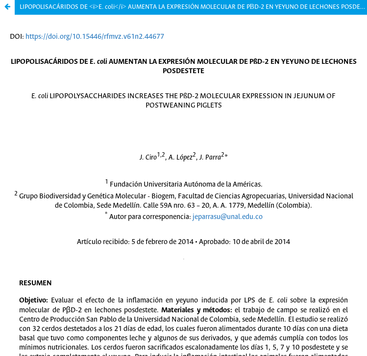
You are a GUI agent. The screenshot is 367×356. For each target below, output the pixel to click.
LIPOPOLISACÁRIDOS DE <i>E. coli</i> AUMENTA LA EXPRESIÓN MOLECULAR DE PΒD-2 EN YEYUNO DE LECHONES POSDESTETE (193, 7)
